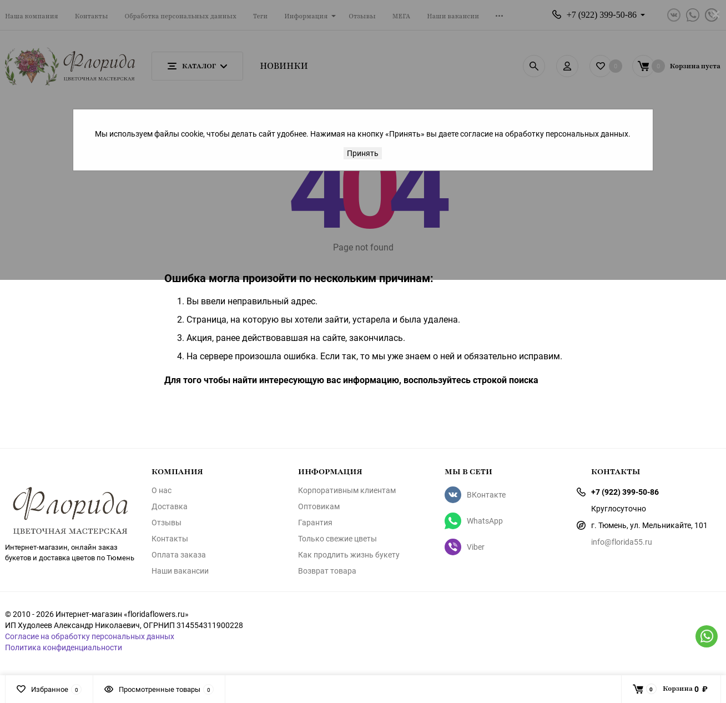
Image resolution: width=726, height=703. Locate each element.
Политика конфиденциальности (63, 647)
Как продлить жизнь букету (349, 555)
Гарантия (315, 522)
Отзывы (167, 522)
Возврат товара (327, 571)
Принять (363, 153)
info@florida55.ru (621, 541)
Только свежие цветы (337, 539)
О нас (162, 490)
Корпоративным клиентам (347, 490)
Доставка (170, 506)
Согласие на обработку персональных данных (89, 636)
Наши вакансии (180, 571)
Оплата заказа (179, 555)
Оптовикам (319, 506)
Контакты (170, 539)
